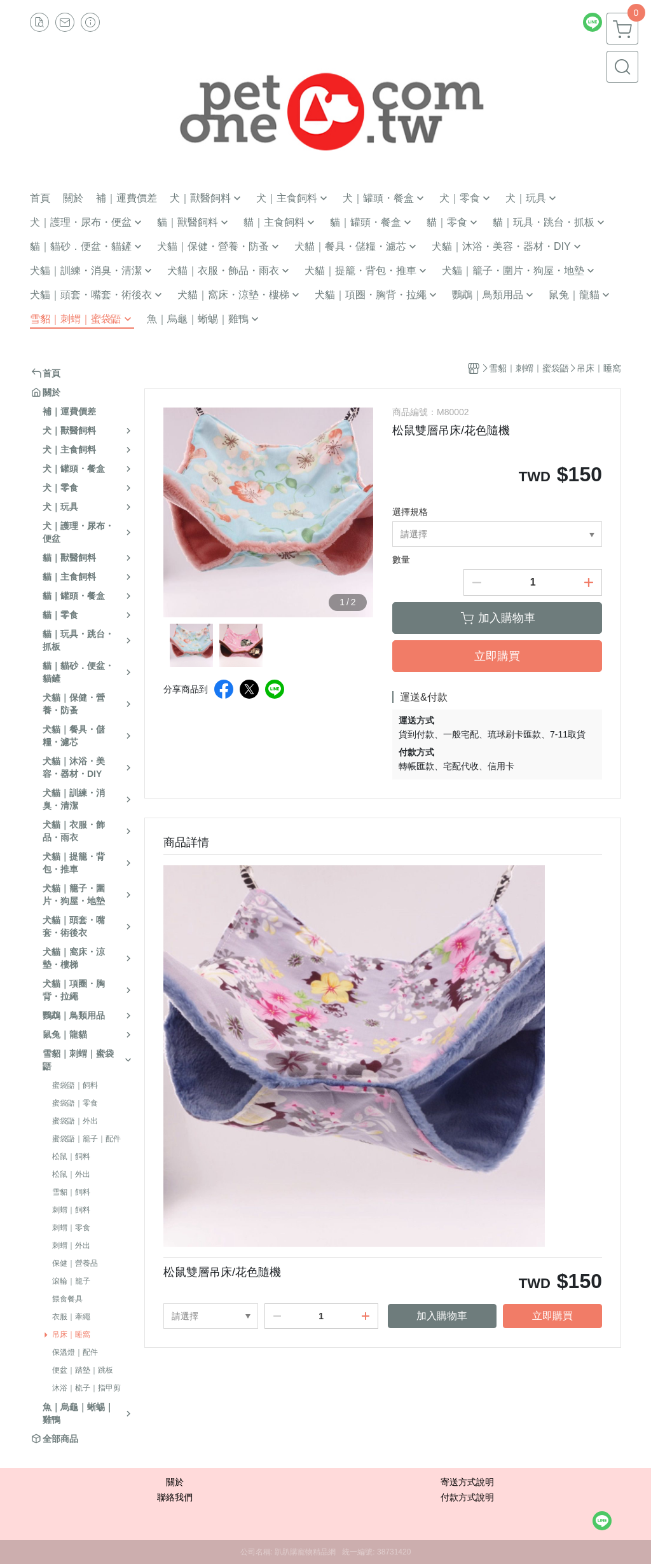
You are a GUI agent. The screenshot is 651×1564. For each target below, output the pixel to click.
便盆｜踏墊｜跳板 (82, 1370)
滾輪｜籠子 (71, 1281)
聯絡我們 (175, 1497)
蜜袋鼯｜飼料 (75, 1085)
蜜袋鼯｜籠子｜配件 (86, 1138)
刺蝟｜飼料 (71, 1209)
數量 (401, 559)
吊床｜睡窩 (71, 1334)
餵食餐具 (67, 1298)
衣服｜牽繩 (71, 1316)
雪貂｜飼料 (71, 1192)
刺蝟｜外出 (71, 1245)
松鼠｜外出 (71, 1174)
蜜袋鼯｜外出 (75, 1120)
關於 (175, 1482)
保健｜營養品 (75, 1263)
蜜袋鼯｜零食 (75, 1103)
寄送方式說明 (467, 1482)
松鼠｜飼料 (71, 1156)
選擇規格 (410, 512)
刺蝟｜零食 (71, 1227)
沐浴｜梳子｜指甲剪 (86, 1387)
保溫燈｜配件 (75, 1352)
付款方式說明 (467, 1497)
